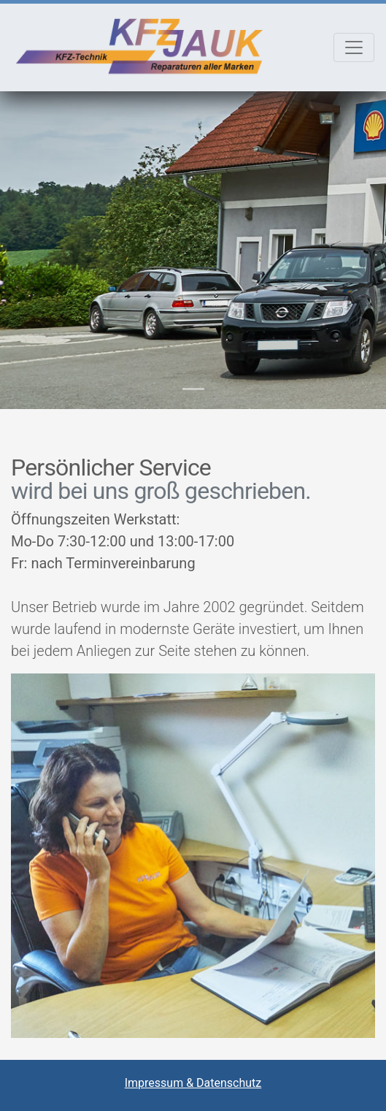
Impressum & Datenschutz (193, 1083)
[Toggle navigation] (353, 47)
